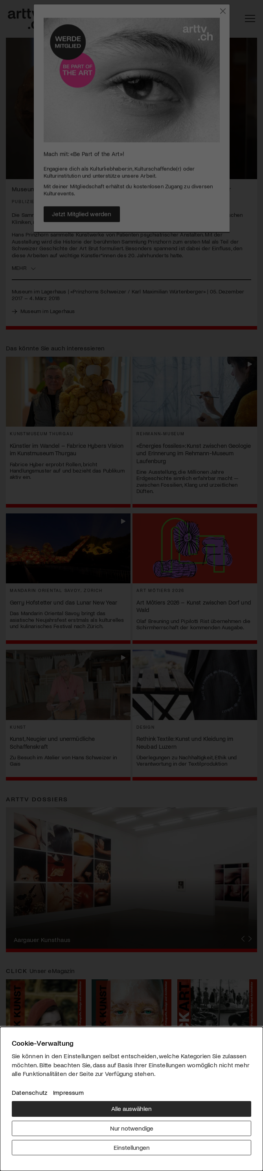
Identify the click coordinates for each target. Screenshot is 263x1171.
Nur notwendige (131, 1128)
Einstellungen (132, 1147)
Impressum (68, 1092)
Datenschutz (29, 1092)
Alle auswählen (131, 1108)
